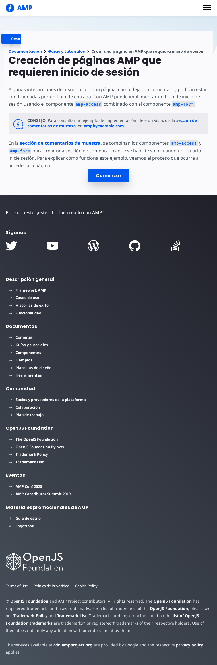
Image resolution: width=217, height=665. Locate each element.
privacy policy (185, 645)
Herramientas (25, 375)
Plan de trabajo (26, 414)
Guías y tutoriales (66, 51)
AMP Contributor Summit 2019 (40, 493)
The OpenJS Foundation (33, 439)
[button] (207, 7)
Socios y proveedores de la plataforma (47, 399)
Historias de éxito (29, 305)
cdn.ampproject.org (71, 645)
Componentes (25, 352)
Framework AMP (27, 290)
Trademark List (26, 462)
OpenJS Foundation (29, 601)
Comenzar (108, 175)
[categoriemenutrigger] (38, 39)
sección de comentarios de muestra (60, 143)
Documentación (25, 51)
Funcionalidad (25, 313)
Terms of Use (17, 585)
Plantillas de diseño (30, 367)
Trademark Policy (28, 454)
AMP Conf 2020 (25, 486)
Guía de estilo (25, 518)
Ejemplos (20, 360)
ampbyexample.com (104, 125)
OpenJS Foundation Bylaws (36, 446)
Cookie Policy (88, 585)
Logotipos (21, 526)
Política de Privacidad (52, 585)
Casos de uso (24, 297)
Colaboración (24, 407)
